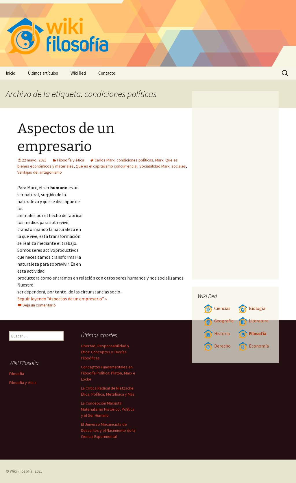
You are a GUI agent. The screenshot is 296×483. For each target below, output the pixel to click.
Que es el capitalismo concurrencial (106, 166)
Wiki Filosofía (21, 471)
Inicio (10, 73)
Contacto (106, 73)
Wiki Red (78, 73)
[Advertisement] (135, 227)
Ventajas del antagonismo (39, 172)
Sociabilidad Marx (154, 166)
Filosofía (252, 333)
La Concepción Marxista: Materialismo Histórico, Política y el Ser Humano (107, 409)
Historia (217, 333)
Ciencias (217, 308)
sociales (178, 166)
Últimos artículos (43, 73)
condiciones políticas (134, 160)
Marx (159, 160)
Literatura (253, 321)
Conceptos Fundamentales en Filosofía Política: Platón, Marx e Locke (108, 373)
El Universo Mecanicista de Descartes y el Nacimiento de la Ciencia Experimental (108, 430)
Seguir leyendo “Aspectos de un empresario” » (62, 299)
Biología (251, 308)
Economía (253, 346)
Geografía (219, 321)
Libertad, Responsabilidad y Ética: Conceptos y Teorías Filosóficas (105, 352)
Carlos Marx (104, 160)
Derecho (217, 346)
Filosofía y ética (70, 160)
